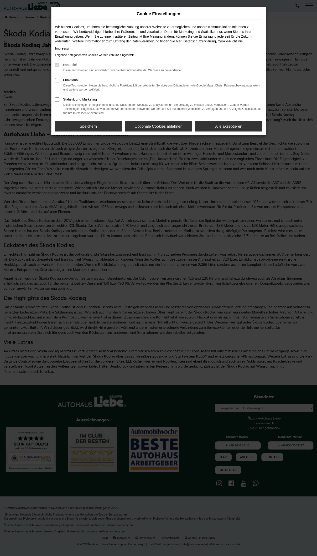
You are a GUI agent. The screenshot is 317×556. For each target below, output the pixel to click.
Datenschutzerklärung (199, 41)
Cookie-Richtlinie (230, 41)
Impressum (63, 48)
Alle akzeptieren (228, 126)
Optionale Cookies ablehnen (158, 126)
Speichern (88, 126)
